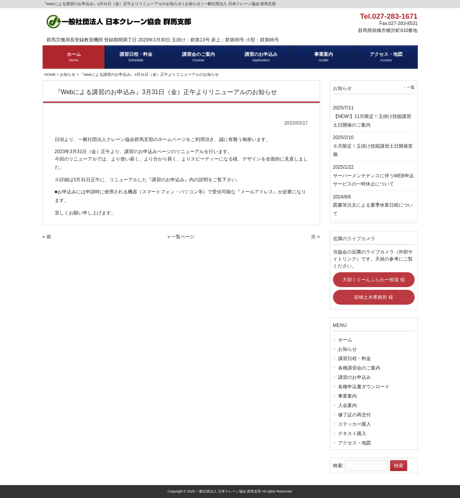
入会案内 (347, 405)
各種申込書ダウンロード (364, 386)
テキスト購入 (352, 433)
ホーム (345, 340)
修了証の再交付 (354, 415)
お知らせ (67, 74)
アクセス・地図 (354, 443)
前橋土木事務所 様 (373, 297)
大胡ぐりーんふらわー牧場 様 (373, 279)
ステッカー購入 (354, 424)
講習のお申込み (354, 377)
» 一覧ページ (181, 236)
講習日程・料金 (354, 358)
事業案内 (347, 396)
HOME (50, 74)
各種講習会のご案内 (359, 368)
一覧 (411, 87)
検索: (338, 465)
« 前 (47, 236)
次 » (315, 236)
